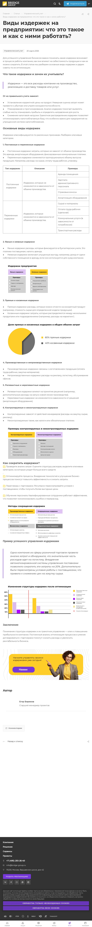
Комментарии (14, 728)
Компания (8, 842)
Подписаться (77, 4)
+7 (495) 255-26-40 (15, 861)
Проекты (7, 856)
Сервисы (7, 851)
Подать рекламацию (17, 876)
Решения (7, 847)
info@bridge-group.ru (16, 865)
